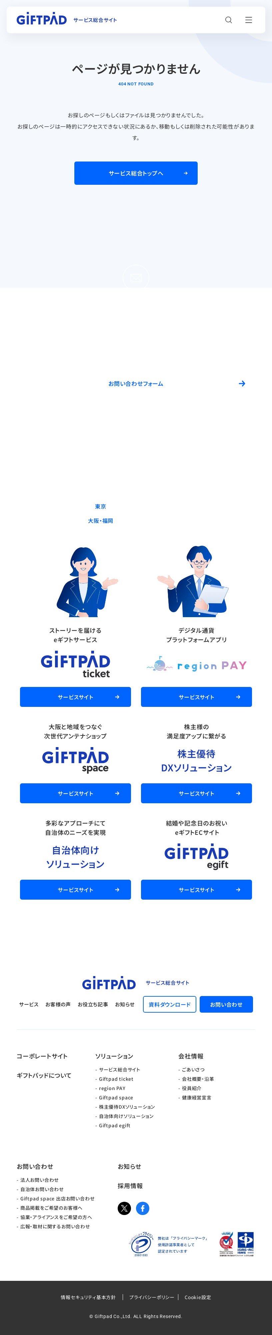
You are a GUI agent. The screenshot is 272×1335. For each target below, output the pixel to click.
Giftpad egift (115, 1125)
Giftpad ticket (116, 1078)
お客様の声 (58, 1004)
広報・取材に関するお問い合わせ (55, 1226)
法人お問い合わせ (39, 1179)
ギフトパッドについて (44, 1075)
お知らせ (125, 1004)
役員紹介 (192, 1088)
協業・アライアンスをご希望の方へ (56, 1217)
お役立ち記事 (93, 1004)
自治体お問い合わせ (42, 1189)
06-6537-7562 (151, 520)
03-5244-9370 (151, 506)
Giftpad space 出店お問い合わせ (57, 1198)
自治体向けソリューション (126, 1116)
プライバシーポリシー (152, 1297)
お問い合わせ (35, 1166)
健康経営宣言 (197, 1097)
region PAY (112, 1088)
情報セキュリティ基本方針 (88, 1297)
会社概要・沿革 (198, 1078)
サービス (29, 1004)
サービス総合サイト (119, 1069)
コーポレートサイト (42, 1056)
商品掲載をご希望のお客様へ (51, 1207)
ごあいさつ (193, 1069)
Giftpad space (116, 1097)
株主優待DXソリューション (127, 1106)
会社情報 (190, 1056)
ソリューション (114, 1056)
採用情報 (130, 1185)
